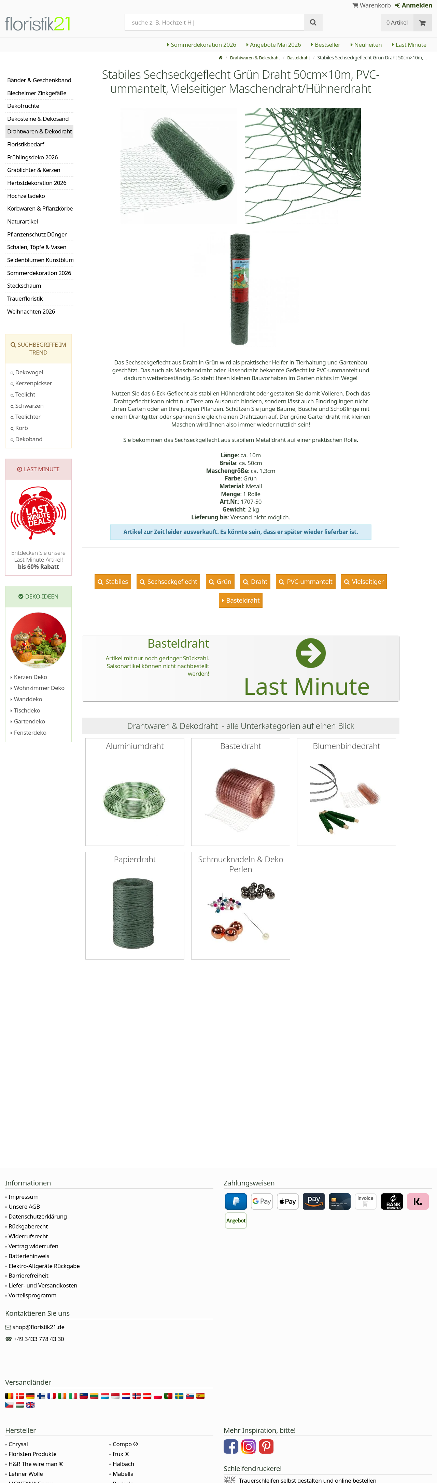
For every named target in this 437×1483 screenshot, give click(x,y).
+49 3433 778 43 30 (39, 1339)
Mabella (123, 1474)
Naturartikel (22, 221)
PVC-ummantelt (309, 581)
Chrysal (18, 1444)
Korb (19, 428)
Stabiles (116, 581)
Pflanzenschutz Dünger (37, 234)
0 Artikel (397, 22)
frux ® (121, 1454)
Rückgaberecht (28, 1226)
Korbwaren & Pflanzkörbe (40, 208)
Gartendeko (28, 721)
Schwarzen (27, 405)
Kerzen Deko (29, 677)
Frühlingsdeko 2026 (32, 157)
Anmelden (413, 5)
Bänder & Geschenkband (39, 80)
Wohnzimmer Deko (38, 688)
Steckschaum (24, 285)
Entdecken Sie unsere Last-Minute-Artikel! (38, 560)
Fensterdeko (28, 732)
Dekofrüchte (23, 106)
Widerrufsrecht (28, 1236)
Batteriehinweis (29, 1256)
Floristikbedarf (25, 144)
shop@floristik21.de (39, 1327)
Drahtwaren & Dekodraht (251, 57)
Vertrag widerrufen (33, 1246)
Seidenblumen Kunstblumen (40, 260)
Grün (223, 581)
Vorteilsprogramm (32, 1295)
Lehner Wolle (26, 1474)
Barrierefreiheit (28, 1275)
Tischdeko (25, 710)
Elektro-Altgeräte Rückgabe (44, 1266)
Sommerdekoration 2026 (201, 44)
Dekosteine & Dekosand (38, 119)
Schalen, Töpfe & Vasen (36, 247)
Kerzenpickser (31, 383)
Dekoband (26, 439)
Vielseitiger (366, 581)
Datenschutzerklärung (38, 1216)
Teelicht (23, 394)
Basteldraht (297, 57)
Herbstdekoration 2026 (37, 183)
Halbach (123, 1464)
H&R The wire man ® (36, 1464)
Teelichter (26, 416)
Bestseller (325, 44)
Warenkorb (371, 5)
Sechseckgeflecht (171, 581)
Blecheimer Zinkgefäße (36, 93)
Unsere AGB (24, 1206)
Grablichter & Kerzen (33, 170)
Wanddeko (26, 699)
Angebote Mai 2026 (273, 44)
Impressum (24, 1196)
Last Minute (409, 44)
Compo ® (125, 1444)
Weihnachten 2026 (31, 311)
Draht (259, 581)
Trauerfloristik (25, 298)
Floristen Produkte (33, 1454)
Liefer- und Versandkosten (43, 1285)
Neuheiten (366, 44)
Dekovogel (27, 372)
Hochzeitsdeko (26, 196)
